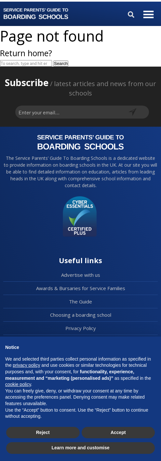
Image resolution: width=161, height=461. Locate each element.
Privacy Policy (80, 328)
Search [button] (61, 63)
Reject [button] (43, 432)
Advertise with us (80, 275)
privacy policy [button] (26, 365)
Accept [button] (118, 432)
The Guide (80, 301)
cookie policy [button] (18, 384)
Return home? (26, 52)
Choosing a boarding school (80, 315)
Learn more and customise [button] (80, 447)
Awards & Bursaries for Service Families (80, 288)
